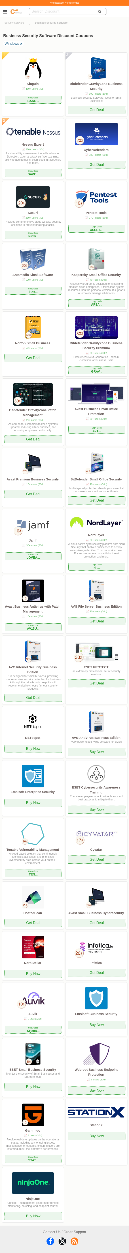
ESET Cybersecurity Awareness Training (96, 790)
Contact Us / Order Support (64, 1232)
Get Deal (97, 110)
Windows (11, 43)
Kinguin (33, 84)
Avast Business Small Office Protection (96, 411)
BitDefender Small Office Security (96, 479)
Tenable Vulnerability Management (32, 849)
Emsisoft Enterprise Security (33, 792)
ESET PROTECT (96, 667)
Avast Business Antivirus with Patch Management (32, 609)
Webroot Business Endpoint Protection (96, 1072)
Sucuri (33, 213)
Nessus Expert (32, 144)
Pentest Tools (96, 213)
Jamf (32, 540)
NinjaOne (33, 1199)
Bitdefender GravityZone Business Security (96, 86)
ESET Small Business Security (32, 1069)
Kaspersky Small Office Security (96, 275)
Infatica (96, 963)
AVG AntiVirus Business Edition (96, 738)
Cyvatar (96, 849)
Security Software (14, 22)
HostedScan (32, 913)
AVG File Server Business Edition (96, 606)
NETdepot (32, 738)
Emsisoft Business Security (96, 1014)
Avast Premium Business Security (33, 479)
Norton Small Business (33, 343)
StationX (96, 1125)
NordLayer (96, 535)
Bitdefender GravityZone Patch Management (32, 412)
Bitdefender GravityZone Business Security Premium (96, 345)
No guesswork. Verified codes (64, 3)
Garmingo (32, 1130)
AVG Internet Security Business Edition (32, 669)
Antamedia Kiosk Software (33, 275)
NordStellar (32, 963)
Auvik (32, 1014)
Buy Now (33, 749)
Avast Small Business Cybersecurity (96, 913)
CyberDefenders (96, 150)
